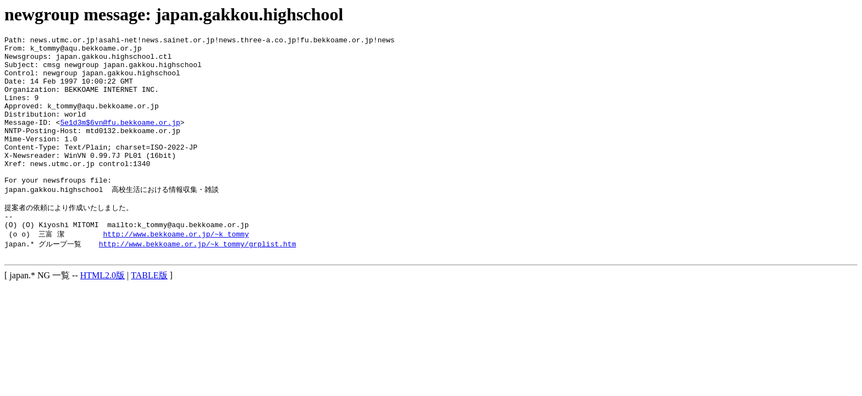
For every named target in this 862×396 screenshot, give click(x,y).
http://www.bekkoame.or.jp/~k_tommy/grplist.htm (197, 280)
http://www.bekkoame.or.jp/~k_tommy (175, 270)
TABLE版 (149, 313)
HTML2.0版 (102, 313)
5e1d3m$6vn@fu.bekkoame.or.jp (120, 140)
